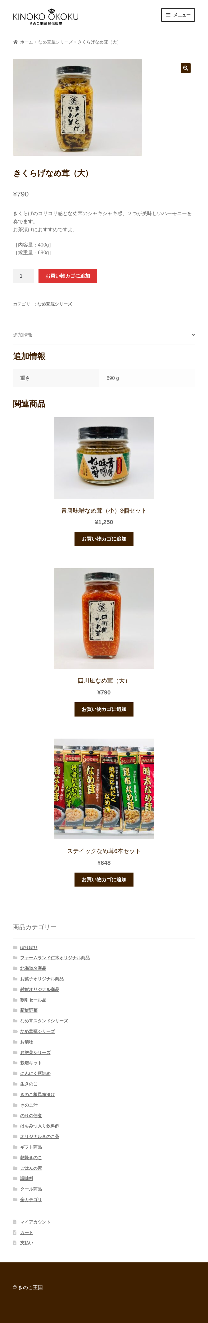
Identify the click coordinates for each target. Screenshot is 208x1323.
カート (26, 1232)
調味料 (26, 1178)
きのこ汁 (29, 1105)
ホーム (26, 41)
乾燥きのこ (31, 1157)
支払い (26, 1242)
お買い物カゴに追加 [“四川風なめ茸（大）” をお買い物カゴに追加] (104, 709)
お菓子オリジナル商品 (42, 978)
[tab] (104, 335)
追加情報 (23, 335)
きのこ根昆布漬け (37, 1094)
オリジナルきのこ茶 (39, 1136)
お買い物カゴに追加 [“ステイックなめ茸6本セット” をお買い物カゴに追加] (104, 879)
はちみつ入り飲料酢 (39, 1125)
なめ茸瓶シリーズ (55, 41)
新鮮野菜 (29, 1010)
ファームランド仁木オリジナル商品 (55, 957)
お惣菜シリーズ (35, 1052)
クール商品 (31, 1189)
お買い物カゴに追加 (67, 276)
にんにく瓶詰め (35, 1073)
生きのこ (29, 1083)
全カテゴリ (31, 1199)
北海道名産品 (33, 968)
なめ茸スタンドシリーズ (44, 1020)
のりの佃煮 (31, 1115)
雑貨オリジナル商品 (39, 989)
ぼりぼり (29, 947)
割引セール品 (35, 1000)
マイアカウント (35, 1221)
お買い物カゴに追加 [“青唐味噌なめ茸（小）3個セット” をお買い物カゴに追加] (104, 539)
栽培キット (31, 1062)
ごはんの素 (31, 1168)
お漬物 (26, 1042)
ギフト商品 (31, 1147)
